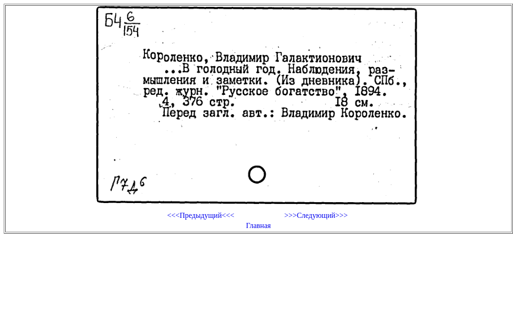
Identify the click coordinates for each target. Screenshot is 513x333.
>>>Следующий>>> (316, 215)
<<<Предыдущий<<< (200, 215)
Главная (258, 225)
